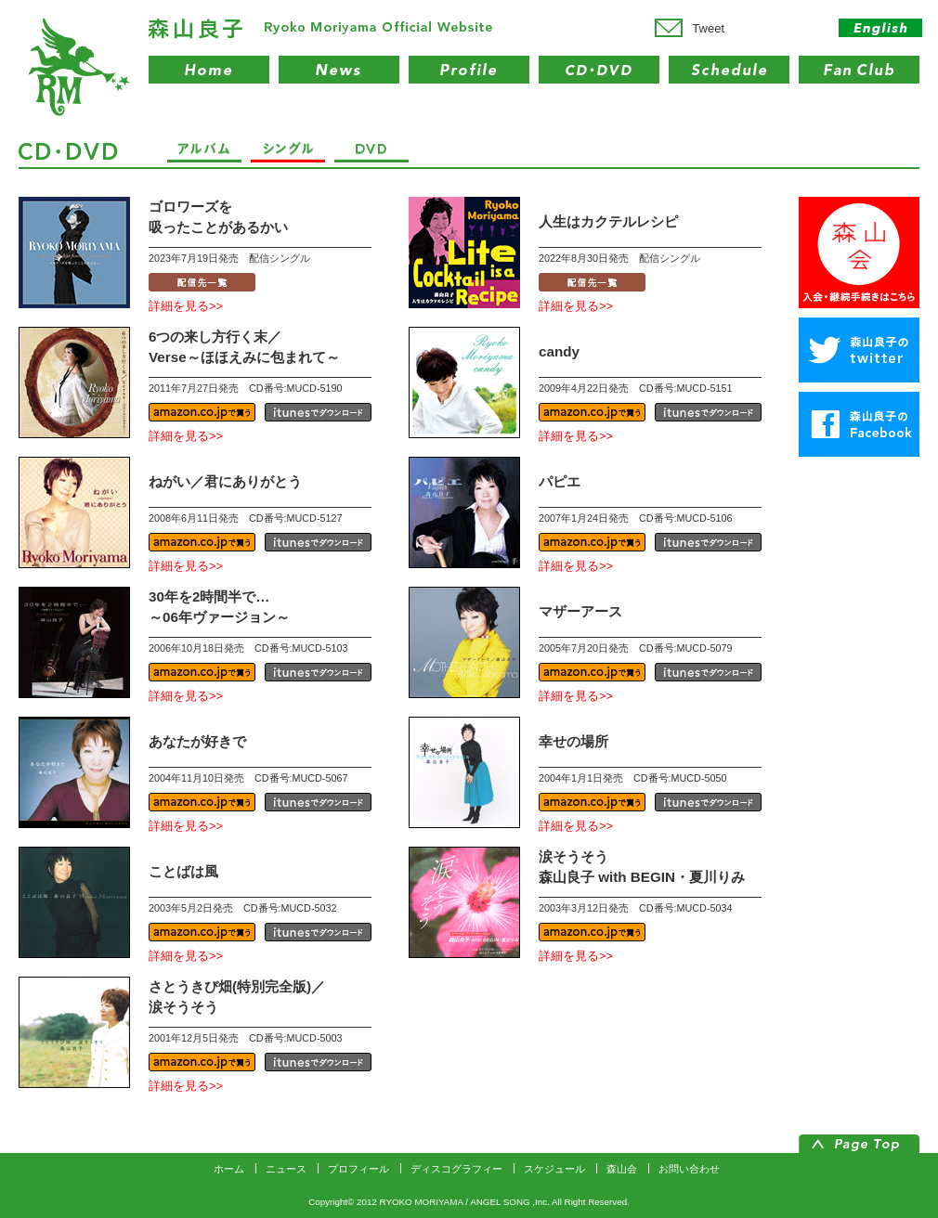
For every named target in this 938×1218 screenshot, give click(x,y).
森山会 (621, 1168)
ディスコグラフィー (456, 1168)
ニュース (286, 1168)
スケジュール (554, 1168)
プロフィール (358, 1168)
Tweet (708, 28)
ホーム (229, 1168)
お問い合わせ (689, 1168)
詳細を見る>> (186, 306)
